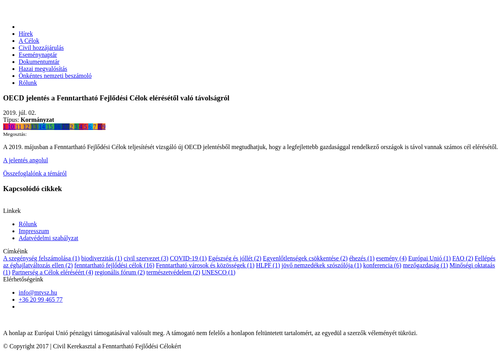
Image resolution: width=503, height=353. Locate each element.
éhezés (361, 258)
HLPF (268, 265)
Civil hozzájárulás (41, 47)
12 (27, 126)
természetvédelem (173, 272)
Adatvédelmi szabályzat (48, 238)
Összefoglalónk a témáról (35, 173)
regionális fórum (120, 272)
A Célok (29, 40)
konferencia (382, 265)
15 (50, 126)
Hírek (26, 33)
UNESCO (218, 272)
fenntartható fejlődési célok (114, 265)
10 (12, 126)
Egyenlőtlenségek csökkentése (305, 258)
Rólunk (28, 82)
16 (58, 126)
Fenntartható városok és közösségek (205, 265)
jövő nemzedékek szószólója (322, 265)
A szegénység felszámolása (41, 258)
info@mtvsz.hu (38, 292)
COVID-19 (188, 258)
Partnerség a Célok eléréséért (52, 272)
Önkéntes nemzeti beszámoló (55, 75)
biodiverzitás (101, 258)
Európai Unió (429, 258)
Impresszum (34, 231)
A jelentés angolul (25, 160)
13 (35, 126)
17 (66, 126)
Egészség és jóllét (234, 258)
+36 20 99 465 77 (41, 299)
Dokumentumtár (39, 61)
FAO (462, 258)
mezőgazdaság (425, 265)
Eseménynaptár (38, 54)
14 (42, 126)
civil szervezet (146, 258)
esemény (391, 258)
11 (19, 126)
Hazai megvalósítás (43, 68)
